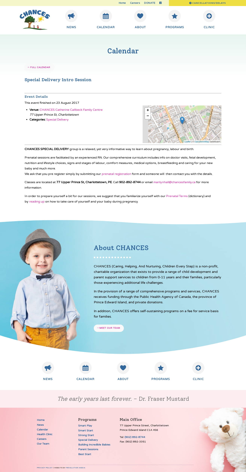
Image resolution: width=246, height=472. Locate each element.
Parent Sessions (88, 449)
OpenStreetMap (202, 141)
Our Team (43, 443)
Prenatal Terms (176, 196)
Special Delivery (57, 119)
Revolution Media (75, 468)
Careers (135, 3)
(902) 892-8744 (135, 437)
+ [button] (148, 110)
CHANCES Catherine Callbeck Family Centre (71, 110)
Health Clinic (44, 434)
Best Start (84, 454)
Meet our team (109, 328)
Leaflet (188, 141)
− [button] (148, 116)
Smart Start (85, 430)
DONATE (149, 3)
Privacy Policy (44, 468)
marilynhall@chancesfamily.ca (174, 182)
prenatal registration (116, 174)
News (40, 424)
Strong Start (86, 435)
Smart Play (85, 425)
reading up (37, 201)
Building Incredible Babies (94, 444)
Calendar (42, 429)
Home (122, 3)
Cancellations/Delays (209, 3)
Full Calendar (40, 67)
